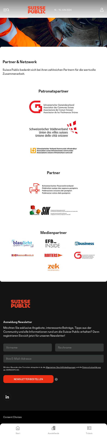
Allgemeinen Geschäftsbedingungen (61, 367)
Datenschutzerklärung (91, 367)
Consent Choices (12, 417)
